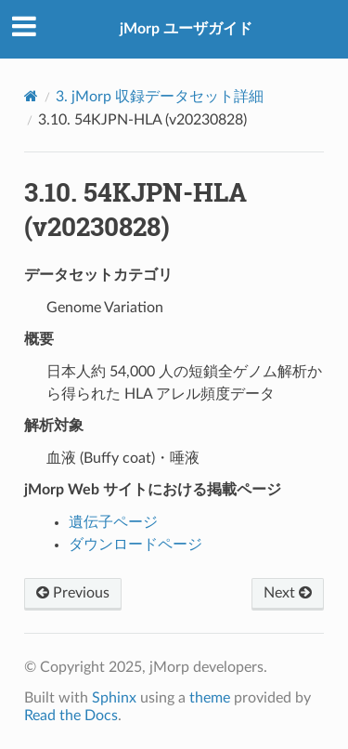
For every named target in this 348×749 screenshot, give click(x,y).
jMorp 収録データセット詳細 (160, 96)
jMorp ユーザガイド (186, 28)
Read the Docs (71, 715)
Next (288, 592)
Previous (73, 592)
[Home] (31, 96)
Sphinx (114, 697)
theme (209, 697)
